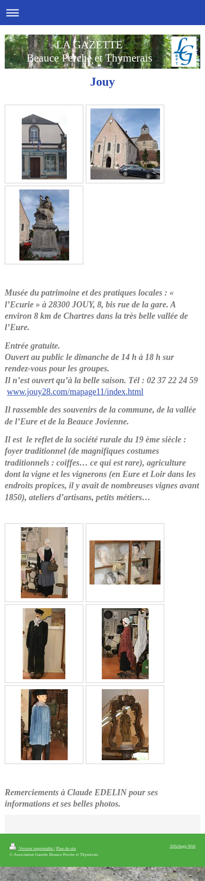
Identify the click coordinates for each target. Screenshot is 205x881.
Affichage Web (182, 846)
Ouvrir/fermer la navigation (102, 12)
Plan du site (66, 848)
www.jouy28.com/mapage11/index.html (75, 391)
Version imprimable (31, 848)
